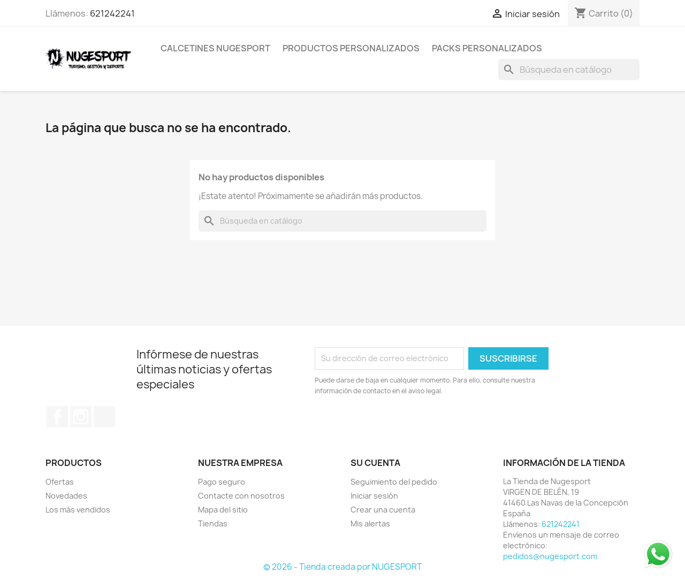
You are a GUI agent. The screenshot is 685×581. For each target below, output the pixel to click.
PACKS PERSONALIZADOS (487, 48)
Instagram (81, 416)
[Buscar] (569, 69)
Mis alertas (370, 523)
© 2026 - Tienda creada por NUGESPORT (342, 566)
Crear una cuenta (383, 509)
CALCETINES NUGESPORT (215, 48)
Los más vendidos (77, 509)
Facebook (57, 416)
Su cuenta (375, 463)
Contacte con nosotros (241, 496)
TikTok (104, 416)
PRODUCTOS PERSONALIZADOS (351, 48)
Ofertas (59, 482)
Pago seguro (221, 482)
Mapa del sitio (223, 509)
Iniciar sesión (374, 496)
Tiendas (212, 523)
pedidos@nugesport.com (550, 556)
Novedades (66, 496)
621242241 (112, 13)
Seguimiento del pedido (394, 482)
